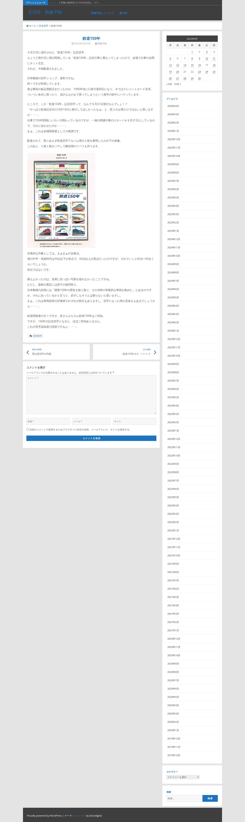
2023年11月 (173, 347)
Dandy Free (79, 815)
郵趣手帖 (102, 43)
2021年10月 (173, 555)
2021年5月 (173, 597)
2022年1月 (173, 530)
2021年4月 (173, 605)
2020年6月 (173, 688)
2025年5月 (173, 197)
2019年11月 (173, 746)
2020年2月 (173, 721)
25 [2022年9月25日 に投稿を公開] (214, 71)
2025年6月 (173, 189)
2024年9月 (173, 264)
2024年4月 (173, 305)
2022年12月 (173, 438)
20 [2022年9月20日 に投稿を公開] (177, 71)
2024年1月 (173, 330)
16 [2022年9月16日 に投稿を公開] (199, 65)
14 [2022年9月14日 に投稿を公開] (185, 65)
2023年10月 (173, 355)
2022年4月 (173, 505)
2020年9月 (173, 663)
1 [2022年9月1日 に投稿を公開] (192, 51)
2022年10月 (173, 455)
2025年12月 (173, 139)
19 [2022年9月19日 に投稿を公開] (170, 71)
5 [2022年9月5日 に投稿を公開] (170, 58)
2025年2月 (173, 222)
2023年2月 (173, 422)
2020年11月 (173, 647)
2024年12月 (173, 239)
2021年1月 (173, 630)
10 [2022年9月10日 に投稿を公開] (206, 58)
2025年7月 (173, 180)
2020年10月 (173, 655)
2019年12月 (173, 738)
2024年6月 (173, 289)
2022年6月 (173, 488)
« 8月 (169, 84)
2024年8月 (173, 272)
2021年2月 (173, 622)
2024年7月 (173, 280)
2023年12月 (173, 339)
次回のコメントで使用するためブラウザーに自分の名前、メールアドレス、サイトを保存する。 (80, 429)
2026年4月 (173, 106)
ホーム (31, 25)
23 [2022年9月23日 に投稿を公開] (199, 71)
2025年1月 (173, 230)
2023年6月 (173, 389)
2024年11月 (173, 247)
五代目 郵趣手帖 (45, 12)
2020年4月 (173, 705)
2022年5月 (173, 497)
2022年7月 (173, 480)
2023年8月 (173, 372)
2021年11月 (173, 547)
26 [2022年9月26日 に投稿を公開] (170, 78)
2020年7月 (173, 680)
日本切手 (43, 25)
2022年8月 (173, 472)
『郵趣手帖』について (101, 13)
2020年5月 (173, 697)
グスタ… (53, 2)
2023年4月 (173, 405)
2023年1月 (173, 430)
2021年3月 (173, 613)
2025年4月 (173, 205)
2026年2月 (173, 122)
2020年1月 (173, 730)
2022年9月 (173, 463)
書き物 (123, 13)
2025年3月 (173, 214)
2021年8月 (173, 572)
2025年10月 (173, 155)
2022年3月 (173, 513)
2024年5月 (173, 297)
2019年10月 (173, 755)
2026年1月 (173, 130)
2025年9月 (173, 164)
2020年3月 (173, 713)
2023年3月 (173, 414)
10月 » (177, 84)
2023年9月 (173, 364)
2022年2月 (173, 522)
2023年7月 (173, 380)
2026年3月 (173, 114)
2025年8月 (173, 172)
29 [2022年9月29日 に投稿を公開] (192, 78)
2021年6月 (173, 588)
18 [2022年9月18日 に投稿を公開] (214, 65)
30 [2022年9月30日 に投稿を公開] (199, 78)
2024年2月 (173, 322)
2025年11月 (173, 147)
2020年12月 (173, 638)
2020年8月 (173, 672)
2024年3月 (173, 314)
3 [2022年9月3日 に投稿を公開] (206, 51)
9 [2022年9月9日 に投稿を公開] (199, 58)
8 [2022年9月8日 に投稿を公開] (192, 58)
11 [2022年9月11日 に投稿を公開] (214, 58)
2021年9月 (173, 563)
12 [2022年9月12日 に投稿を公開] (170, 65)
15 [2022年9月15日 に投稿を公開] (192, 65)
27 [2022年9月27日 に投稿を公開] (177, 78)
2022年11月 (173, 447)
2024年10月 (173, 255)
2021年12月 (173, 538)
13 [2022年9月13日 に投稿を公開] (177, 65)
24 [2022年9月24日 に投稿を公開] (206, 71)
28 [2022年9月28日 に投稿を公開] (185, 78)
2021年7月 (173, 580)
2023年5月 (173, 397)
